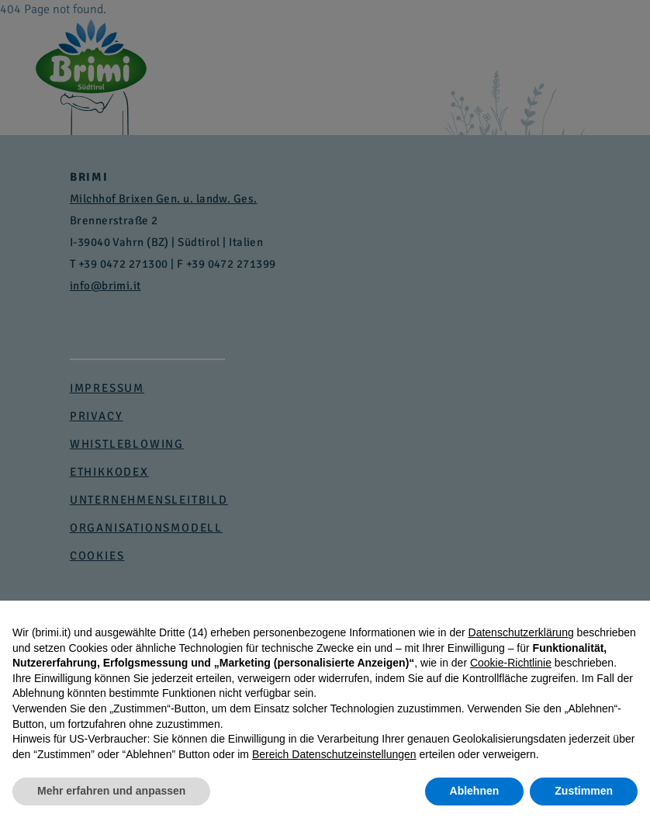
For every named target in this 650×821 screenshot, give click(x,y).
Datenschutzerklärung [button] (521, 632)
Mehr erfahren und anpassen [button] (111, 791)
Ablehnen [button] (475, 791)
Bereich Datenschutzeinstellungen (334, 754)
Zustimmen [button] (584, 791)
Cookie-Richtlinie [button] (510, 662)
